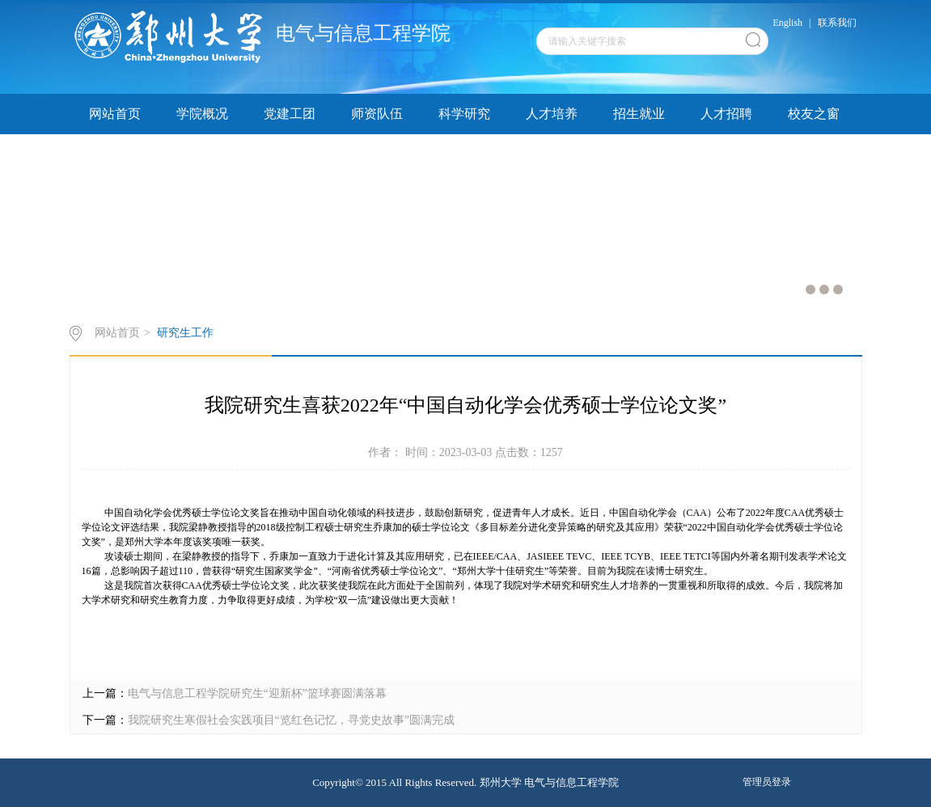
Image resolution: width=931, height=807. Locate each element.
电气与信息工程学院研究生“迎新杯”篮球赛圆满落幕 (257, 693)
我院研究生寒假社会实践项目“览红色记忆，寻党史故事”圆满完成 (291, 720)
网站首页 (115, 113)
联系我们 (837, 22)
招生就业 (639, 113)
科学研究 (464, 113)
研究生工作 (185, 333)
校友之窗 (814, 113)
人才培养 (552, 113)
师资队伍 (377, 113)
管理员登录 (767, 782)
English (787, 22)
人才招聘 (726, 113)
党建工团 (289, 113)
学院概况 (202, 113)
